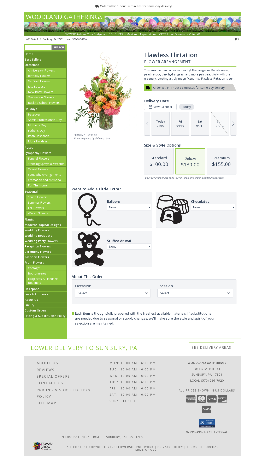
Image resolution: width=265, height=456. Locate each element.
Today (186, 107)
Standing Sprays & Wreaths (46, 164)
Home (29, 54)
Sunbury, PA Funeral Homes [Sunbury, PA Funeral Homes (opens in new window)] (80, 437)
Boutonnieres (37, 273)
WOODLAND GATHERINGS (64, 16)
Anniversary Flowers (41, 70)
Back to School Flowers (44, 103)
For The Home (38, 185)
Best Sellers (33, 59)
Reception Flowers (38, 246)
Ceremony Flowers (38, 252)
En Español (32, 289)
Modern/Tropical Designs (43, 225)
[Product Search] (38, 47)
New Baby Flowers (40, 92)
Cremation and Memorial (44, 180)
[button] (207, 423)
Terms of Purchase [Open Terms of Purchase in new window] (203, 447)
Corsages (34, 268)
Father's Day (36, 131)
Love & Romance (36, 294)
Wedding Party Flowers (41, 241)
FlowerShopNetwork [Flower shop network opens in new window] (135, 447)
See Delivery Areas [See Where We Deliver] (211, 347)
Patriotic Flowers (37, 257)
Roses (29, 147)
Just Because (36, 86)
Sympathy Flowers (38, 153)
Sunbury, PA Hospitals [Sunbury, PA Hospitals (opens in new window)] (124, 437)
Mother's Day (37, 125)
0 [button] (237, 39)
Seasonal (31, 191)
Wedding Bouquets (38, 236)
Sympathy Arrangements (44, 175)
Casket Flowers (38, 169)
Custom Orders (36, 310)
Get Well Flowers (39, 81)
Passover (34, 114)
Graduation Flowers (41, 97)
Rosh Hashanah (38, 136)
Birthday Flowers (39, 76)
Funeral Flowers (38, 158)
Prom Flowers (34, 262)
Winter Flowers (38, 213)
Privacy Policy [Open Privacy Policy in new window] (170, 447)
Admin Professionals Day (45, 120)
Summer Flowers (39, 202)
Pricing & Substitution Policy (45, 316)
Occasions (32, 65)
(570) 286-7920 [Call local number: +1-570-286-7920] (79, 39)
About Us (31, 300)
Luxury (29, 305)
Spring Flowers (38, 197)
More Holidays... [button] (38, 141)
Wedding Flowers (37, 230)
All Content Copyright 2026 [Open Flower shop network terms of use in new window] (91, 447)
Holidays (31, 109)
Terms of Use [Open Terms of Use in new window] (145, 449)
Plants (29, 219)
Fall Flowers (36, 208)
